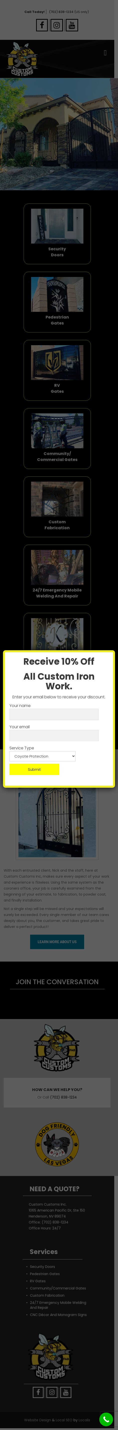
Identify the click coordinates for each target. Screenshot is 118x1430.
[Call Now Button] (106, 1419)
